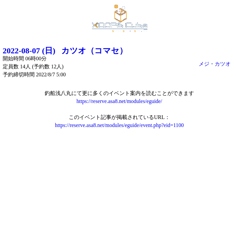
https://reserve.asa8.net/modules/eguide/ (119, 101)
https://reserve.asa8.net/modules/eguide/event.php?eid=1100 (119, 125)
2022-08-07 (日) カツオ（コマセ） (65, 50)
